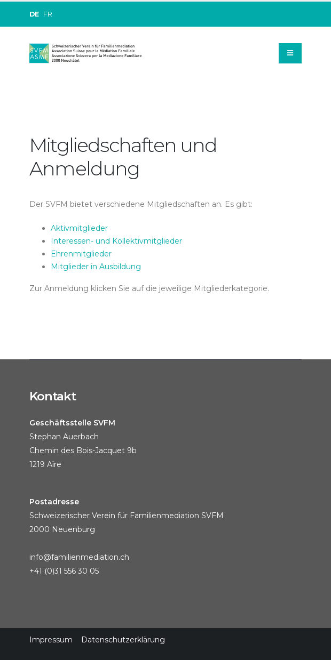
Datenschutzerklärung (123, 640)
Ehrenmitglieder (81, 254)
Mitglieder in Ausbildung (96, 266)
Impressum (51, 640)
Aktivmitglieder (79, 228)
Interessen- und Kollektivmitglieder (116, 241)
